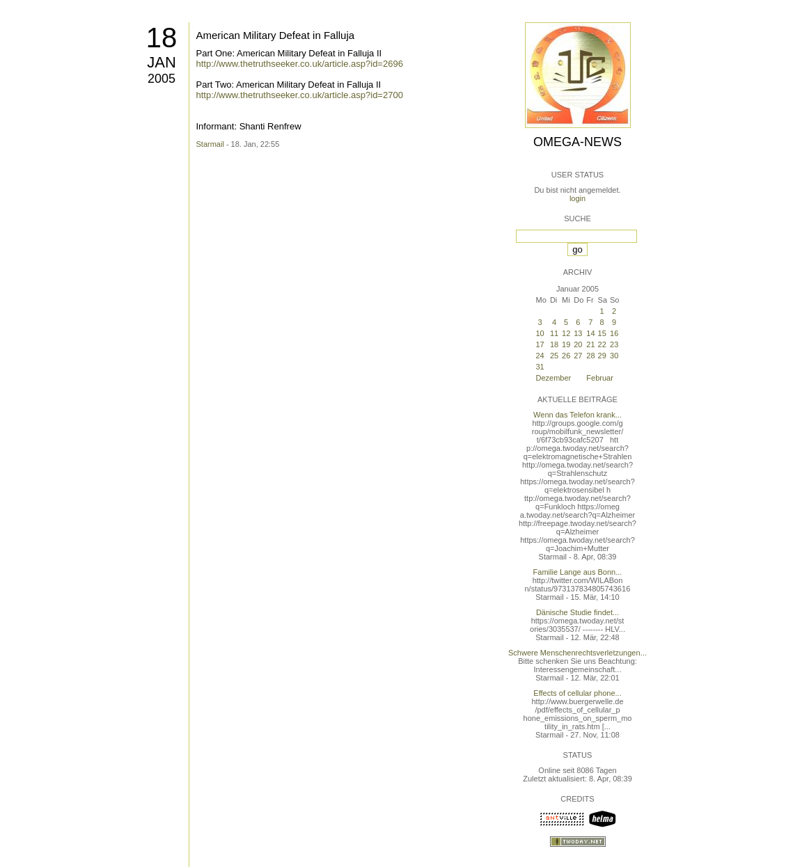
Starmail (210, 144)
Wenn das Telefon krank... (577, 415)
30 (614, 355)
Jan (161, 62)
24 (540, 355)
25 (554, 355)
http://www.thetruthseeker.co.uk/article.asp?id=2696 (299, 63)
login (577, 198)
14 (590, 333)
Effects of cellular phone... (577, 693)
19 (566, 344)
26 (566, 355)
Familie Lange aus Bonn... (577, 572)
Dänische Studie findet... (577, 612)
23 (614, 344)
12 (566, 333)
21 (590, 344)
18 (162, 37)
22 (602, 344)
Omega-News (577, 142)
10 (540, 333)
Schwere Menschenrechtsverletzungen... (577, 653)
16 (614, 333)
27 (578, 355)
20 (578, 344)
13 (578, 333)
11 (554, 333)
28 (590, 355)
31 (540, 367)
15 (602, 333)
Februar (599, 378)
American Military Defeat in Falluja (275, 35)
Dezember (554, 378)
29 (602, 355)
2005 (161, 79)
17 (540, 344)
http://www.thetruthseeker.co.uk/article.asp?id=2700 (299, 95)
